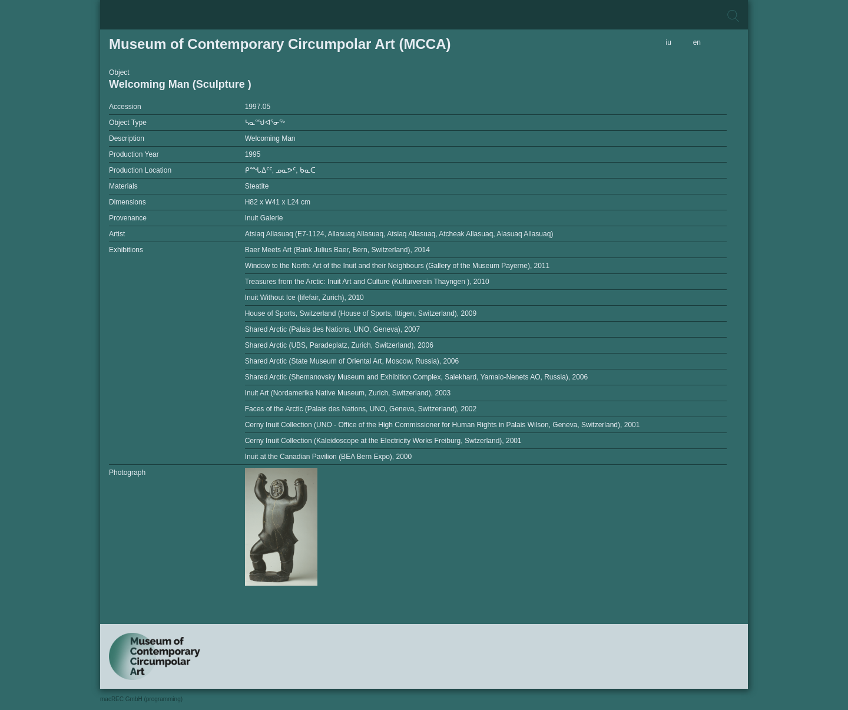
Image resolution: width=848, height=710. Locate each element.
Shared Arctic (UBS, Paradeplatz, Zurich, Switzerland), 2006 (339, 345)
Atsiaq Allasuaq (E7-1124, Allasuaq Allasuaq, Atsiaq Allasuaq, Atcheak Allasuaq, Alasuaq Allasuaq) (399, 234)
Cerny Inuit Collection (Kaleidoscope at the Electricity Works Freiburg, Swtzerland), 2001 (383, 441)
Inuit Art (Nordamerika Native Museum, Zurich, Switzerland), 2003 (347, 393)
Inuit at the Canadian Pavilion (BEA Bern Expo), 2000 (328, 457)
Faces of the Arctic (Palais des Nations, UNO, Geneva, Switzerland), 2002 (361, 409)
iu (668, 42)
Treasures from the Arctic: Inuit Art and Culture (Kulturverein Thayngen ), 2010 (367, 282)
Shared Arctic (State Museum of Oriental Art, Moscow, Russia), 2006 (352, 361)
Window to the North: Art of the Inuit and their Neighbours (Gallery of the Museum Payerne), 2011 (397, 266)
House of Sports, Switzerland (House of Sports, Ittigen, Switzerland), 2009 (361, 313)
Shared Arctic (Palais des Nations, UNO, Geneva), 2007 (332, 329)
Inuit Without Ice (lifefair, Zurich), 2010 (304, 297)
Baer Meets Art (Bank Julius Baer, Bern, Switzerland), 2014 (337, 250)
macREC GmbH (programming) (141, 699)
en (697, 42)
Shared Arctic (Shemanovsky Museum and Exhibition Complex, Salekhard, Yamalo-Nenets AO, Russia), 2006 (416, 377)
